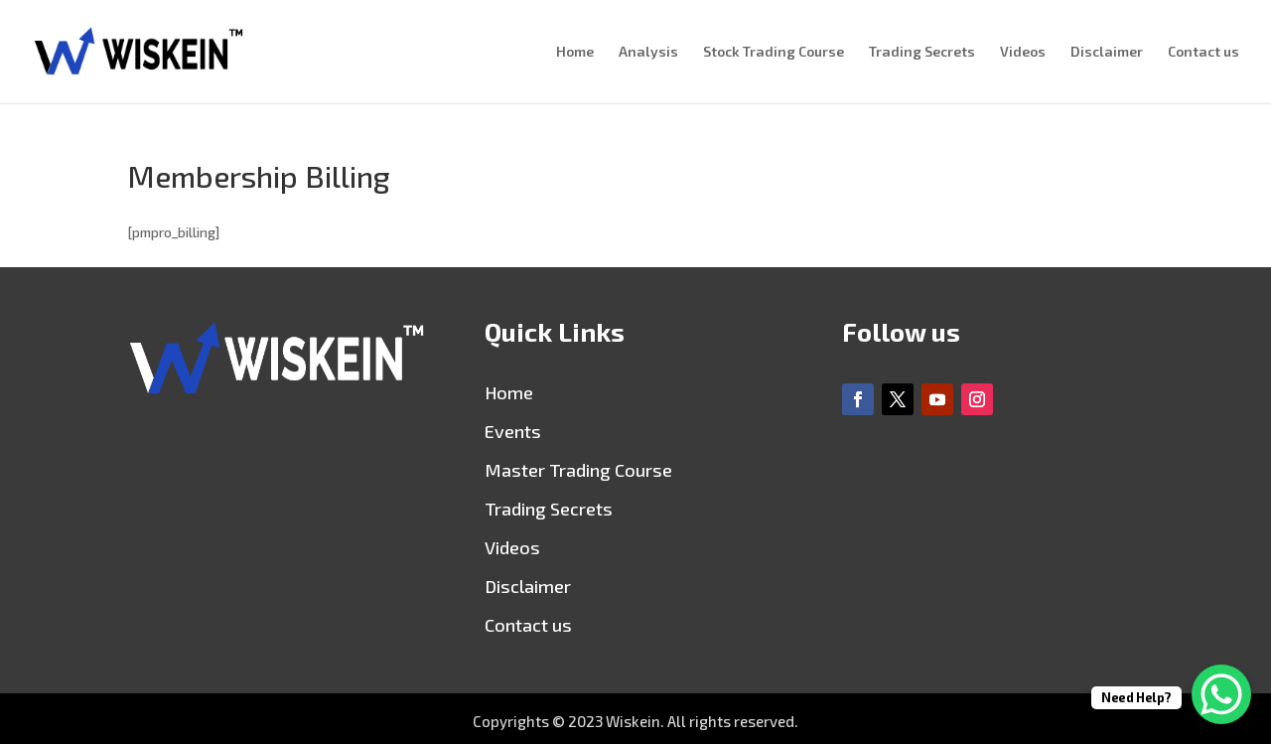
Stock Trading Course (773, 52)
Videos (1023, 52)
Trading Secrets (922, 52)
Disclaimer (1106, 52)
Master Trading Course (578, 470)
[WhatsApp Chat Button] (1221, 694)
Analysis (648, 52)
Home (575, 52)
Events (513, 431)
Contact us (1203, 52)
